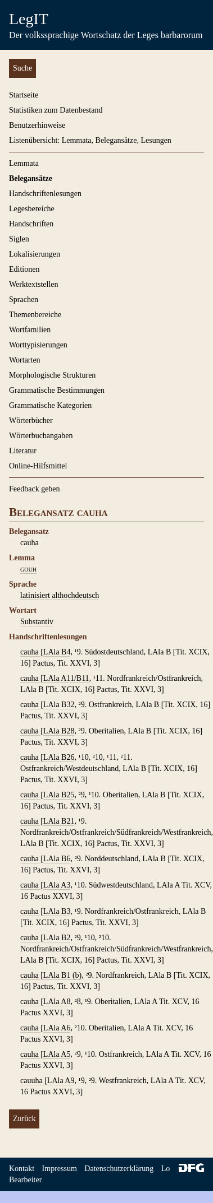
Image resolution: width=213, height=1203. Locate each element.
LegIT (28, 18)
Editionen (24, 269)
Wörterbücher (31, 420)
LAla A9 (61, 1080)
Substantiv (36, 621)
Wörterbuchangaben (41, 435)
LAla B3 (57, 911)
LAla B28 (59, 731)
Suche (22, 68)
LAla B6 (57, 858)
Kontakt (21, 1168)
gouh (28, 569)
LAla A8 (57, 1001)
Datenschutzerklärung (118, 1168)
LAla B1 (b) (62, 975)
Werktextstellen (33, 284)
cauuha (32, 1080)
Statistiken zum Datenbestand (55, 110)
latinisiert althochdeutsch (59, 595)
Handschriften (31, 224)
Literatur (23, 451)
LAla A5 (57, 1054)
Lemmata (24, 163)
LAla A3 (57, 885)
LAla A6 (57, 1028)
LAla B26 (59, 757)
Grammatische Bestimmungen (57, 390)
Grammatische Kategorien (50, 405)
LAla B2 (57, 937)
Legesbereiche (32, 209)
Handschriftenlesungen (45, 193)
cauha (30, 652)
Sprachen (23, 299)
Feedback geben (34, 489)
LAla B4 (57, 652)
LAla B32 (59, 704)
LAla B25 (59, 795)
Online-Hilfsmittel (38, 466)
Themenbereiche (35, 314)
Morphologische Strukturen (52, 375)
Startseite (23, 95)
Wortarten (24, 360)
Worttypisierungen (38, 345)
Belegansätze (30, 178)
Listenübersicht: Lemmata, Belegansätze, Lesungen (90, 140)
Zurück (24, 1118)
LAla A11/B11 (66, 678)
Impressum (59, 1168)
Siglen (19, 239)
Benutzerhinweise (37, 125)
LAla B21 (59, 821)
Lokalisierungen (34, 254)
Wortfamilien (30, 330)
